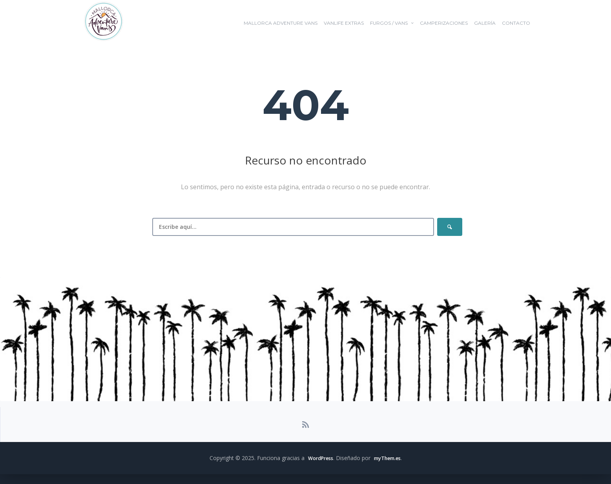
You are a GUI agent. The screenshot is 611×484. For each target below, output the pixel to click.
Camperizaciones (444, 23)
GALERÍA (485, 23)
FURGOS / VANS (389, 23)
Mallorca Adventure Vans (280, 23)
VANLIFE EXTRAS (344, 23)
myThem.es (389, 467)
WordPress (317, 467)
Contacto (516, 23)
